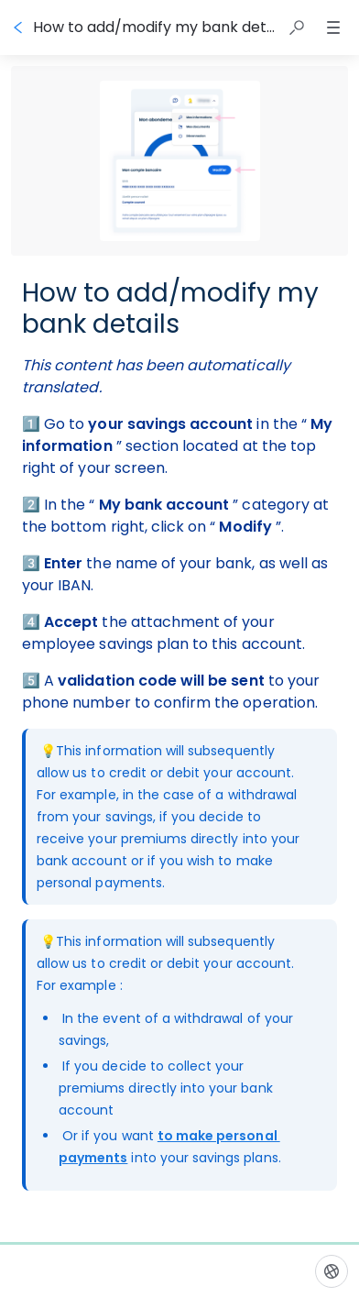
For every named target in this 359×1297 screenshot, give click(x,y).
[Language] (331, 1271)
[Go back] (18, 27)
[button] (297, 27)
